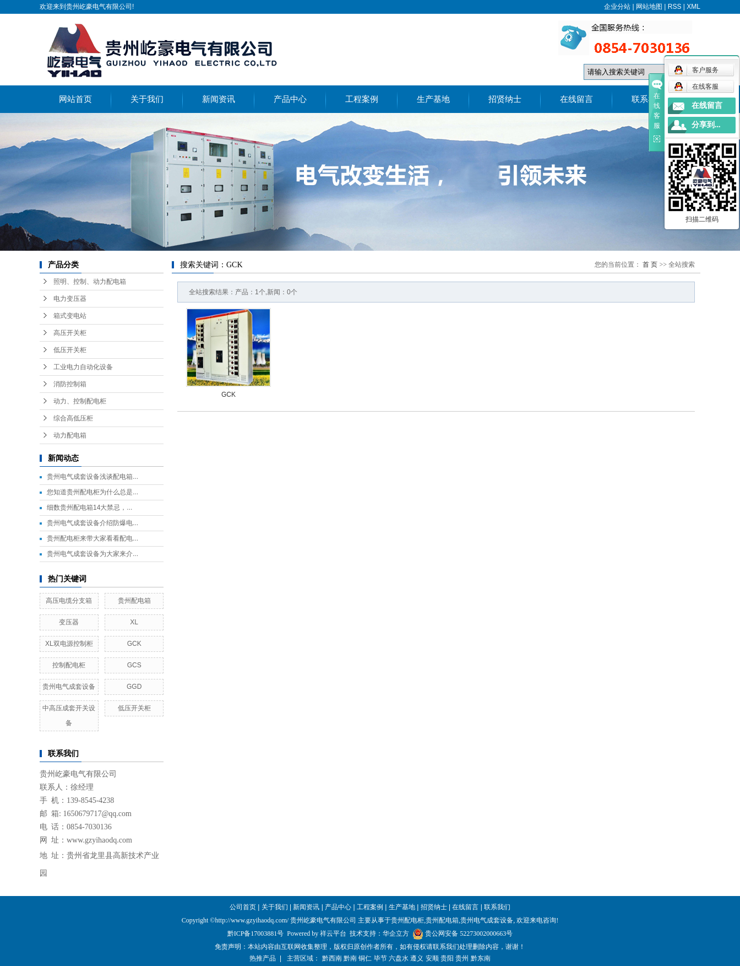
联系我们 (648, 99)
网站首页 (75, 99)
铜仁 (365, 958)
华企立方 (396, 933)
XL (134, 622)
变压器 (69, 622)
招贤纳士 (504, 99)
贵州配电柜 (407, 920)
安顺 (432, 958)
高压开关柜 (69, 333)
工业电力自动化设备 (83, 367)
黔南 (350, 958)
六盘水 (399, 958)
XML (693, 6)
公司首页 (243, 907)
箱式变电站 (69, 316)
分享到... (706, 125)
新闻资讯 (218, 99)
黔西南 (332, 958)
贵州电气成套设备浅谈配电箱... (92, 477)
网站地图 (649, 6)
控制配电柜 (68, 665)
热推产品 (262, 958)
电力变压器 (69, 299)
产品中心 (290, 99)
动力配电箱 (69, 435)
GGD (134, 686)
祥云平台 (333, 933)
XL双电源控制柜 (69, 643)
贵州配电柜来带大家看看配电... (92, 538)
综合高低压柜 (73, 418)
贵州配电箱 (134, 601)
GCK (134, 643)
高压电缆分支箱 (69, 601)
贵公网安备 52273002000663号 (469, 933)
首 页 (650, 264)
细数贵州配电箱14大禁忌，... (89, 507)
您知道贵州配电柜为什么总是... (92, 492)
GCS (134, 665)
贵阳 (447, 958)
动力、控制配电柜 (79, 401)
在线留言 (576, 99)
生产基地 (433, 99)
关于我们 (147, 99)
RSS (675, 6)
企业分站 (617, 6)
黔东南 (481, 958)
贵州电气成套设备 (68, 686)
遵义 (416, 958)
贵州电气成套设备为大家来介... (92, 554)
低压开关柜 (69, 350)
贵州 (462, 958)
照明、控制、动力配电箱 (89, 281)
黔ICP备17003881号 (255, 933)
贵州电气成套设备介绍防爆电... (92, 523)
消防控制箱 (69, 384)
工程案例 (361, 99)
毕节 (380, 958)
